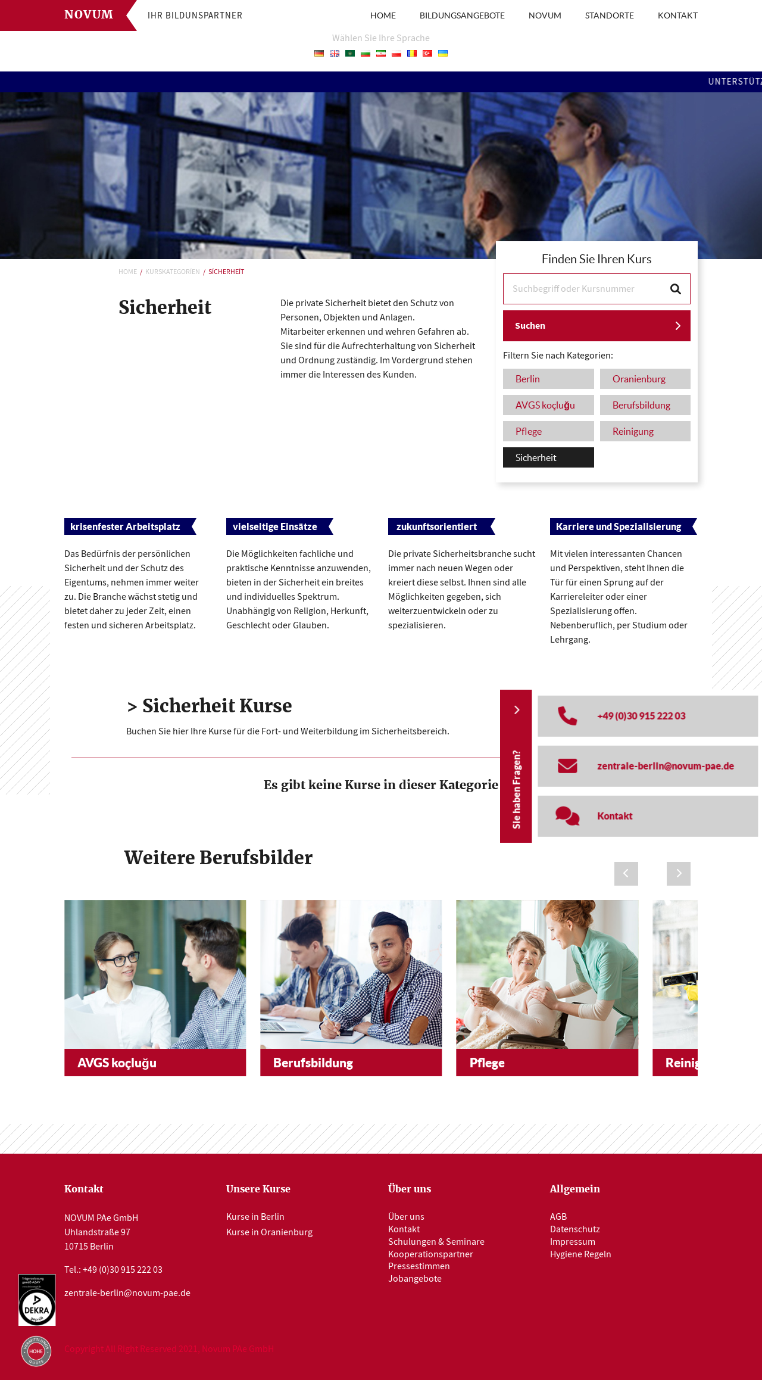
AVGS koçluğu (117, 1062)
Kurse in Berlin (255, 1217)
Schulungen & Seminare (436, 1242)
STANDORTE (609, 15)
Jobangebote (415, 1279)
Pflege (487, 1062)
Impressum (572, 1242)
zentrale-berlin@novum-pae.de (127, 1293)
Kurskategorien (172, 271)
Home (127, 271)
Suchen (530, 325)
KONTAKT (678, 15)
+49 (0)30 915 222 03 (123, 1270)
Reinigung (694, 1062)
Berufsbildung (313, 1062)
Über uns (406, 1217)
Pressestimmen (419, 1266)
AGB (558, 1217)
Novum (89, 15)
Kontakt (404, 1229)
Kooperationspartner (430, 1254)
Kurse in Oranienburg (269, 1232)
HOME (383, 15)
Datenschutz (575, 1229)
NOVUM (545, 15)
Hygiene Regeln (580, 1254)
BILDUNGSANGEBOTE (462, 15)
